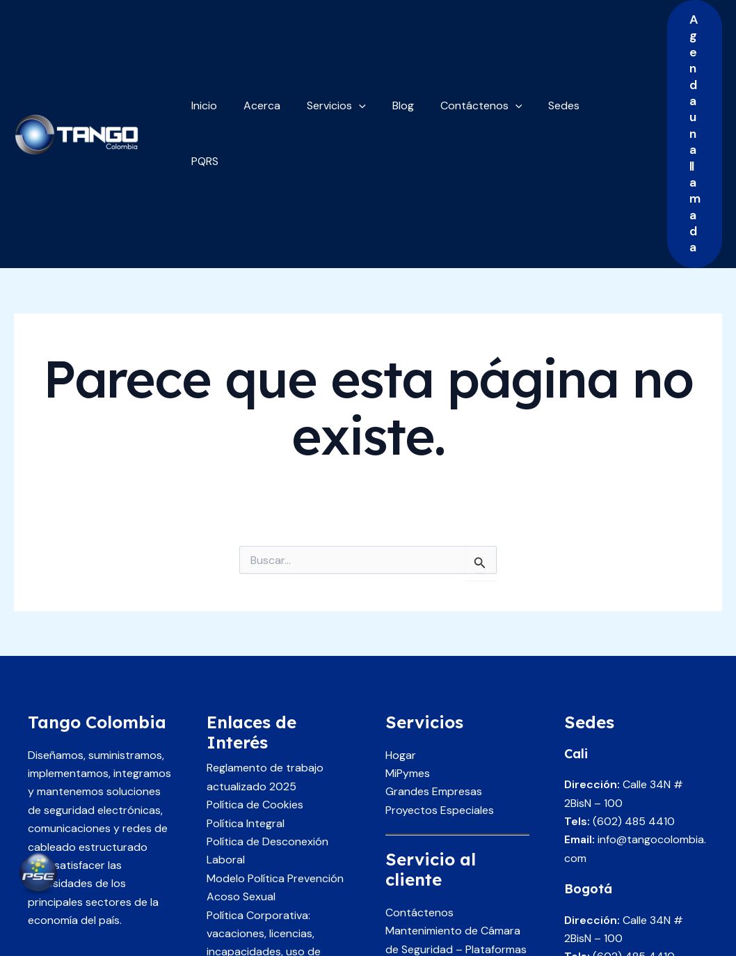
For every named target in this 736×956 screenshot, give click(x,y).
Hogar (400, 592)
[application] (348, 52)
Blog (388, 52)
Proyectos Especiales (439, 647)
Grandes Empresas (433, 629)
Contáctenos (463, 52)
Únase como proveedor (445, 823)
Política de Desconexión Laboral (267, 687)
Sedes (541, 52)
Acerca (255, 52)
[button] (683, 52)
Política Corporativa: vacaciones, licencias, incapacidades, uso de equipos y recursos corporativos (264, 789)
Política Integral (246, 660)
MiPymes (407, 610)
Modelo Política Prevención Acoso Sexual (275, 724)
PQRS (592, 52)
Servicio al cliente (429, 841)
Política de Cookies (255, 641)
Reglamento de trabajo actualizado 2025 (265, 614)
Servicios (325, 52)
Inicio (202, 52)
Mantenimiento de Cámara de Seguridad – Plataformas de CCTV (456, 786)
